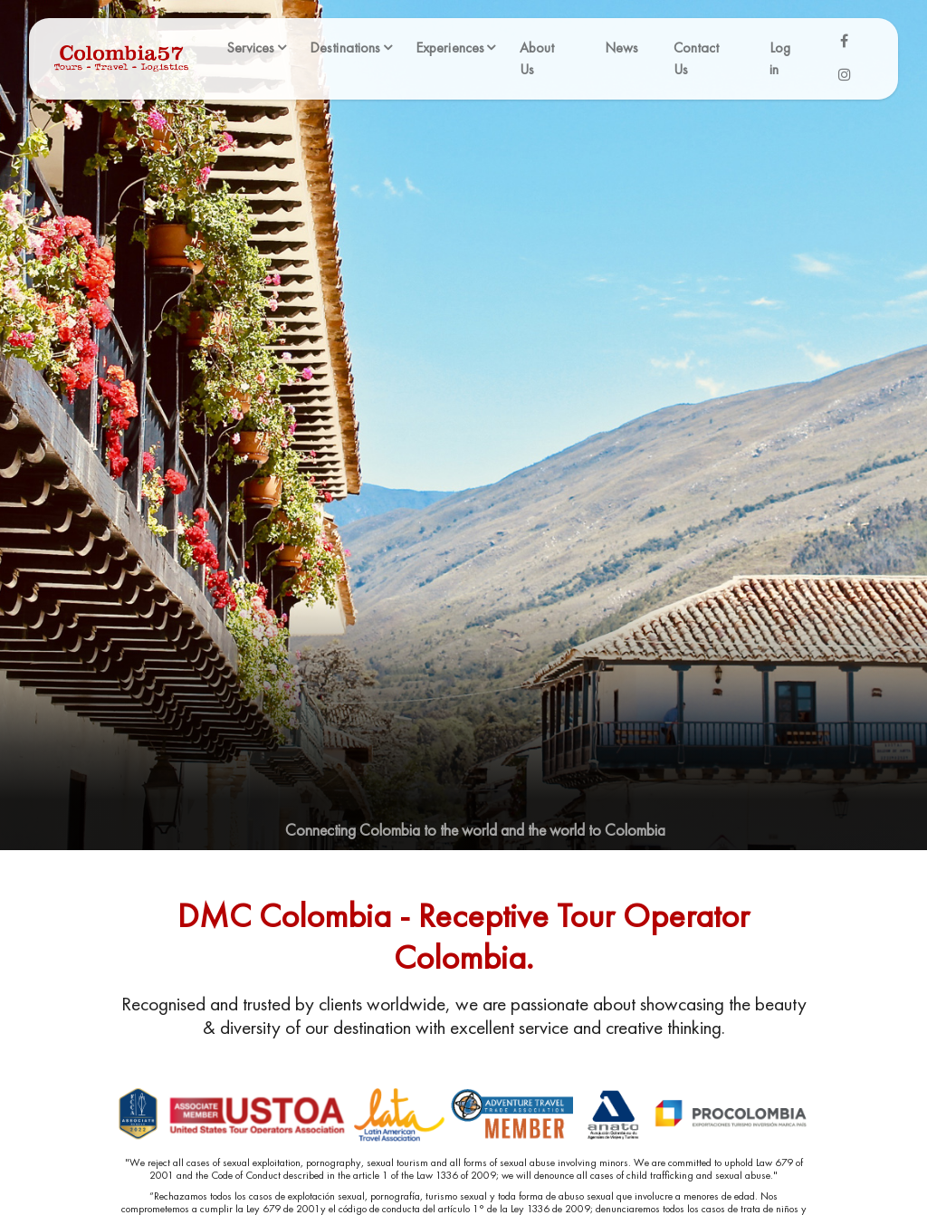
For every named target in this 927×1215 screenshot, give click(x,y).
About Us (537, 58)
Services (250, 47)
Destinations (345, 47)
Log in (779, 58)
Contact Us (697, 58)
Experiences (450, 47)
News (621, 47)
